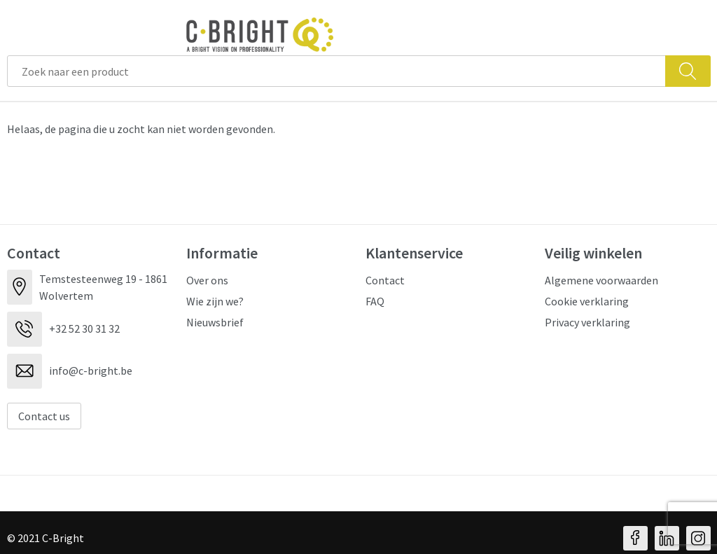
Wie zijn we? (215, 301)
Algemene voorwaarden (601, 280)
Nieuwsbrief (215, 322)
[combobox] (336, 71)
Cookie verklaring (587, 301)
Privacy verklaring (587, 322)
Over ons (207, 280)
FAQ (375, 301)
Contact (385, 280)
